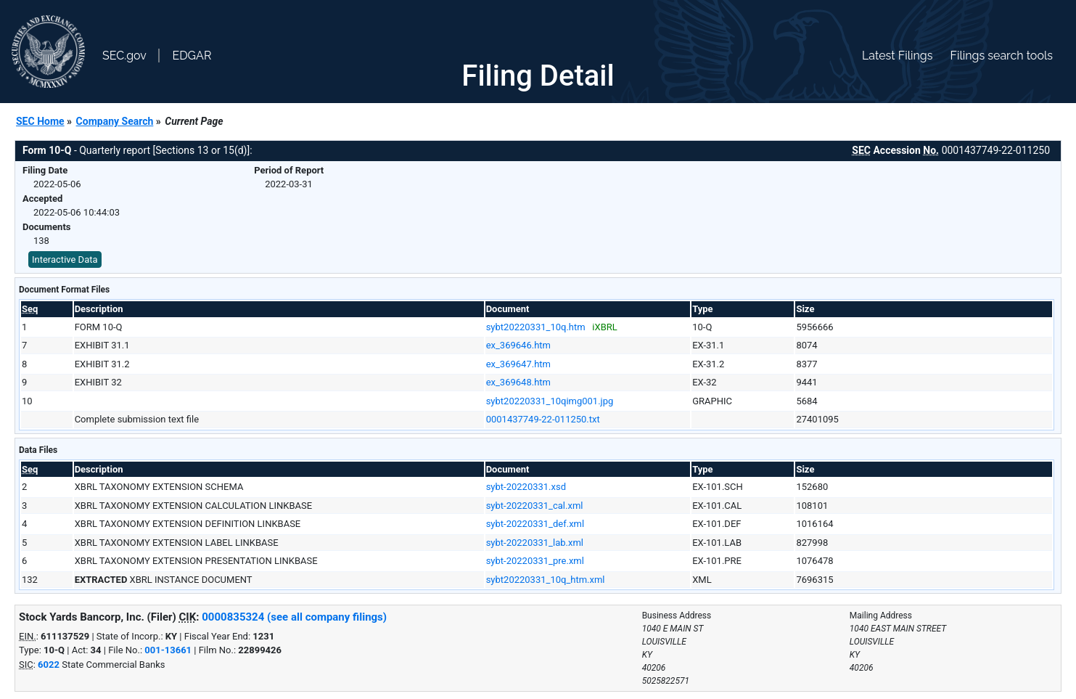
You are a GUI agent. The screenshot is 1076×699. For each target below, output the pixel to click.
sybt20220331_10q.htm (536, 327)
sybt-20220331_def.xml (535, 523)
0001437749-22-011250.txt (543, 419)
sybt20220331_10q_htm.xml (545, 579)
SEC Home (40, 121)
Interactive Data (65, 259)
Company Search (115, 121)
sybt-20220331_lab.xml (534, 542)
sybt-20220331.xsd (526, 486)
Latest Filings (897, 55)
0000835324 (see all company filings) (294, 617)
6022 (48, 664)
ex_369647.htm (518, 364)
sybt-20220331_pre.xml (535, 560)
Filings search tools (1001, 55)
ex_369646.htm (518, 345)
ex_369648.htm (518, 382)
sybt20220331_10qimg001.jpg (550, 401)
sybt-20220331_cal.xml (534, 505)
